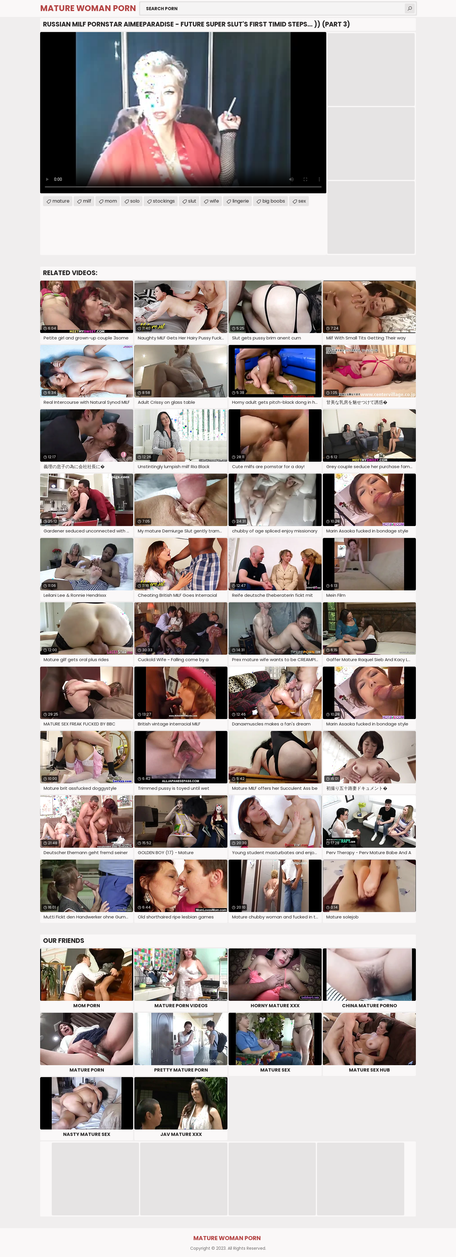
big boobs (273, 201)
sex (302, 201)
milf (87, 201)
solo (135, 201)
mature (61, 201)
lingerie (240, 201)
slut (192, 201)
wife (214, 201)
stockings (164, 201)
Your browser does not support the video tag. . (183, 112)
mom (111, 201)
